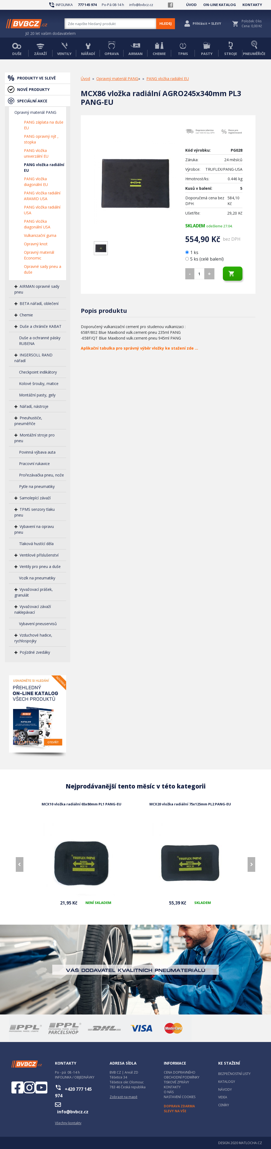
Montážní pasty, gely (37, 395)
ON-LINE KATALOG (219, 4)
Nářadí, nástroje (34, 406)
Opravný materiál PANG (35, 112)
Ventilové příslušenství (39, 555)
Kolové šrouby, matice (38, 383)
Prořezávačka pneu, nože (41, 475)
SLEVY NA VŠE (175, 1111)
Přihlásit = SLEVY (207, 23)
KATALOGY (226, 1081)
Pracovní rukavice (34, 463)
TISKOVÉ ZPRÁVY (176, 1082)
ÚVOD (191, 4)
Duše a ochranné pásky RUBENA (39, 340)
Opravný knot (36, 243)
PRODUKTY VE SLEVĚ (36, 78)
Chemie (26, 314)
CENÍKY (223, 1105)
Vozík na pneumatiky (37, 577)
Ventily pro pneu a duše (40, 566)
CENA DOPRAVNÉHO (179, 1072)
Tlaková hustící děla (36, 543)
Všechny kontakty (68, 1123)
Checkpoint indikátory (38, 372)
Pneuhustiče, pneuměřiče (28, 420)
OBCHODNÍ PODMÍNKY (181, 1077)
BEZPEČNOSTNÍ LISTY (234, 1073)
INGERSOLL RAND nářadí (33, 357)
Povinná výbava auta (37, 452)
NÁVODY (225, 1089)
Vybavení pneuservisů (38, 623)
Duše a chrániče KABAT (40, 326)
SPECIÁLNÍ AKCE (32, 100)
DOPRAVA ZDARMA (179, 1106)
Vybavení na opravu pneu (34, 529)
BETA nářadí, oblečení (39, 303)
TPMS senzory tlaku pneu (34, 512)
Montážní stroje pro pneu (34, 437)
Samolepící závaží (35, 497)
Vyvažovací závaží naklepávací (32, 609)
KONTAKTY (252, 4)
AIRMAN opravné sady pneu (36, 289)
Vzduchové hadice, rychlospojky (33, 637)
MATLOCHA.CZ (250, 1143)
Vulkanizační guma (40, 235)
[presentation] (19, 864)
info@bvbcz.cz (141, 4)
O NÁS (169, 1092)
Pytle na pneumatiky (37, 486)
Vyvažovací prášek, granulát (33, 592)
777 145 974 (87, 4)
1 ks (192, 252)
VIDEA (222, 1097)
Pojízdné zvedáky (35, 652)
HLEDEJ (165, 23)
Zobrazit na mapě (123, 1097)
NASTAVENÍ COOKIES (179, 1097)
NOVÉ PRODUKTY (33, 89)
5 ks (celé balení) (204, 259)
